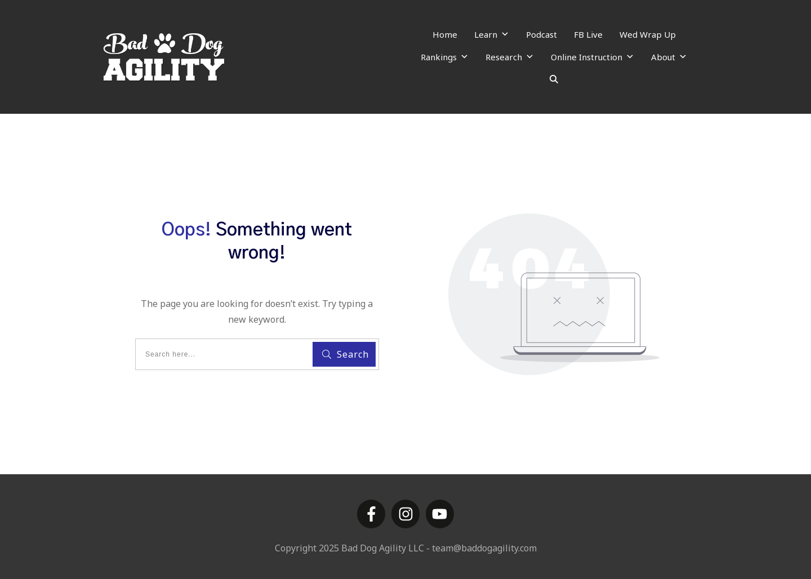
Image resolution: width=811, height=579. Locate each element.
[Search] (554, 79)
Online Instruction (592, 57)
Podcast (541, 34)
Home (445, 34)
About (669, 57)
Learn (491, 34)
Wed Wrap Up (648, 34)
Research (509, 57)
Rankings (445, 57)
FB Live (588, 34)
